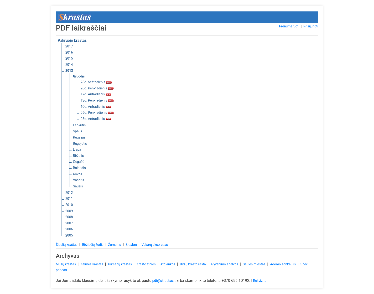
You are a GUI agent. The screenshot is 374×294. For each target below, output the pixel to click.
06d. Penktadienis (97, 112)
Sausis (78, 186)
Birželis (78, 156)
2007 (69, 223)
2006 (69, 229)
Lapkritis (79, 125)
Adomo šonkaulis (283, 264)
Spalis (77, 131)
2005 (69, 235)
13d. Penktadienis (97, 100)
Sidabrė (132, 245)
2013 (69, 70)
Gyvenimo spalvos (225, 264)
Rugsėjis (79, 137)
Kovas (77, 174)
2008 (69, 217)
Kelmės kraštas (92, 264)
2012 (69, 193)
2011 (69, 199)
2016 (69, 52)
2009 (69, 211)
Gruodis (79, 76)
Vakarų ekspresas (154, 245)
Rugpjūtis (80, 143)
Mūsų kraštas (66, 264)
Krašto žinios (146, 264)
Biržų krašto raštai (194, 264)
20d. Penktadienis (97, 88)
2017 (69, 46)
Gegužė (78, 162)
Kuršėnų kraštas (120, 264)
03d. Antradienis (96, 119)
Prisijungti (310, 26)
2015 (69, 58)
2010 (69, 205)
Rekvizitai (260, 281)
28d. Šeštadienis (96, 82)
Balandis (79, 168)
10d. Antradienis (96, 106)
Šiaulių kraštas (67, 245)
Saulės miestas (254, 264)
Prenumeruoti (289, 26)
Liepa (77, 149)
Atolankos (168, 264)
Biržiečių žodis (93, 245)
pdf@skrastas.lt (164, 281)
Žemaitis (115, 245)
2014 (69, 65)
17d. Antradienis (96, 94)
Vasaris (78, 180)
